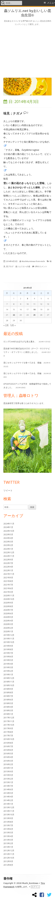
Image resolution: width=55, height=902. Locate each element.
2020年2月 (8, 627)
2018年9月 (8, 689)
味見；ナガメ (13, 113)
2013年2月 (8, 843)
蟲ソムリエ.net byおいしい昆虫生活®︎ (27, 13)
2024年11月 (8, 523)
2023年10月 (8, 531)
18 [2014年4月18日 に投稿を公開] (34, 309)
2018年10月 (8, 685)
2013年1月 (8, 847)
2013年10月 (8, 814)
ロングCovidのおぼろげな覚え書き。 (19, 341)
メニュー (51, 2)
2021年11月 (8, 574)
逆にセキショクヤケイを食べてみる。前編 (22, 373)
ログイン (35, 887)
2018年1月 (8, 714)
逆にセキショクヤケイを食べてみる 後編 (22, 362)
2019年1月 (8, 674)
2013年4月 (8, 836)
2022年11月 (8, 556)
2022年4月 (8, 566)
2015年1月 (8, 782)
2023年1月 (8, 548)
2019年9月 (8, 645)
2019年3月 (8, 667)
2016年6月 (8, 750)
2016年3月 (8, 760)
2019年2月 (8, 671)
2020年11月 (8, 595)
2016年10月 (8, 739)
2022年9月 (8, 559)
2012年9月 (8, 861)
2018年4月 (8, 706)
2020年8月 (8, 606)
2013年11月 (8, 811)
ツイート (8, 490)
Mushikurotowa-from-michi (33, 261)
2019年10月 (8, 642)
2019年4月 (8, 663)
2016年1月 (8, 768)
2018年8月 (8, 692)
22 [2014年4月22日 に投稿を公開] (14, 315)
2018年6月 (8, 699)
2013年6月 (8, 829)
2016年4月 (8, 757)
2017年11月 (8, 721)
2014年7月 (8, 785)
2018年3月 (8, 710)
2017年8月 (8, 732)
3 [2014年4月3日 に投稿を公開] (27, 298)
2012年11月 (8, 854)
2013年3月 (8, 839)
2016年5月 (8, 753)
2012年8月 (8, 864)
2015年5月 (8, 775)
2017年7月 (8, 735)
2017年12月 (8, 717)
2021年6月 (8, 588)
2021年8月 (8, 581)
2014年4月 (8, 796)
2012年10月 (8, 857)
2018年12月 (8, 678)
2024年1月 (8, 527)
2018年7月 (8, 696)
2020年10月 (8, 599)
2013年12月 (8, 807)
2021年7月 (8, 584)
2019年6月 (8, 656)
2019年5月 (8, 660)
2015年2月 (8, 778)
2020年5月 (8, 617)
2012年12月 (8, 850)
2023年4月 (8, 538)
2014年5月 (8, 793)
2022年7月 (8, 563)
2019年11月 (8, 638)
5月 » (13, 325)
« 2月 (6, 325)
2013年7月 (8, 825)
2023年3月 (8, 541)
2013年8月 (8, 821)
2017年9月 (8, 728)
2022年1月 (8, 570)
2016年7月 (8, 746)
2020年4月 (8, 620)
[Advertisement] (27, 51)
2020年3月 (8, 624)
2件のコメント (41, 266)
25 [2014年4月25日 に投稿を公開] (34, 315)
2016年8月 (8, 742)
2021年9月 (8, 577)
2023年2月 (8, 545)
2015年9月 (8, 771)
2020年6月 (8, 613)
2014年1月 (8, 803)
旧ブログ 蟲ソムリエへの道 (18, 266)
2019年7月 (8, 653)
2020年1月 (8, 631)
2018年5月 (8, 703)
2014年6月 (8, 789)
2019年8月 (8, 649)
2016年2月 (8, 764)
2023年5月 (8, 534)
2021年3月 (8, 592)
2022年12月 (8, 552)
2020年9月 (8, 602)
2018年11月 (8, 681)
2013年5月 (8, 832)
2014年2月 (8, 800)
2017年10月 (8, 724)
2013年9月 (8, 818)
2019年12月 (8, 635)
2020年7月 (8, 610)
